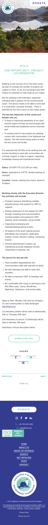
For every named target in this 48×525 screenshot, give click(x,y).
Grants (24, 454)
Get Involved (24, 458)
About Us (24, 447)
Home (24, 444)
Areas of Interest (24, 451)
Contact (24, 464)
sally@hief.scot (9, 307)
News (24, 461)
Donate (39, 3)
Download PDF (24, 339)
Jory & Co (26, 516)
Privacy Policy (24, 512)
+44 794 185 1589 (24, 424)
